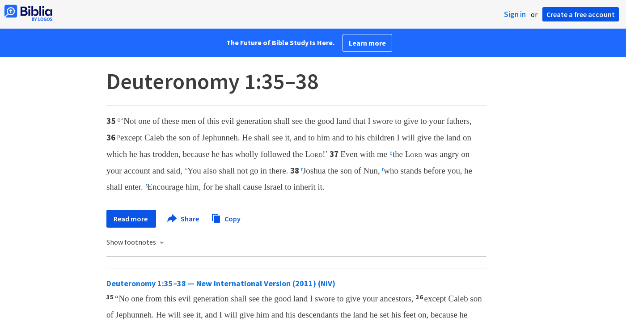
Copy (226, 217)
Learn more (367, 42)
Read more (131, 218)
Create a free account (580, 14)
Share (183, 218)
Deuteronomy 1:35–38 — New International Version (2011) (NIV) (220, 283)
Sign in (515, 14)
